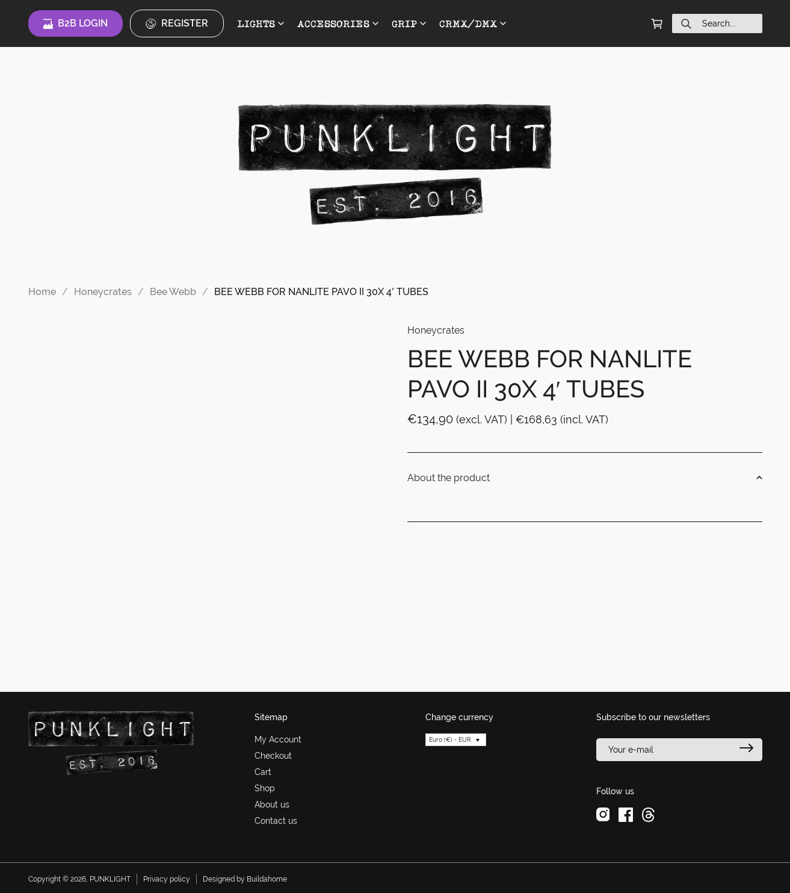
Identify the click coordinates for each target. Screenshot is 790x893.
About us (272, 804)
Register (177, 23)
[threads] (648, 814)
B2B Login (75, 23)
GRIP (409, 23)
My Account (278, 739)
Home (42, 291)
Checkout (273, 756)
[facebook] (626, 814)
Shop (265, 788)
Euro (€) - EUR (450, 739)
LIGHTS (260, 23)
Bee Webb (173, 291)
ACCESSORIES (337, 23)
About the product (584, 478)
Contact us (276, 821)
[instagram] (603, 814)
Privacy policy (166, 879)
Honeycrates (103, 291)
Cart (263, 772)
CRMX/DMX (472, 23)
